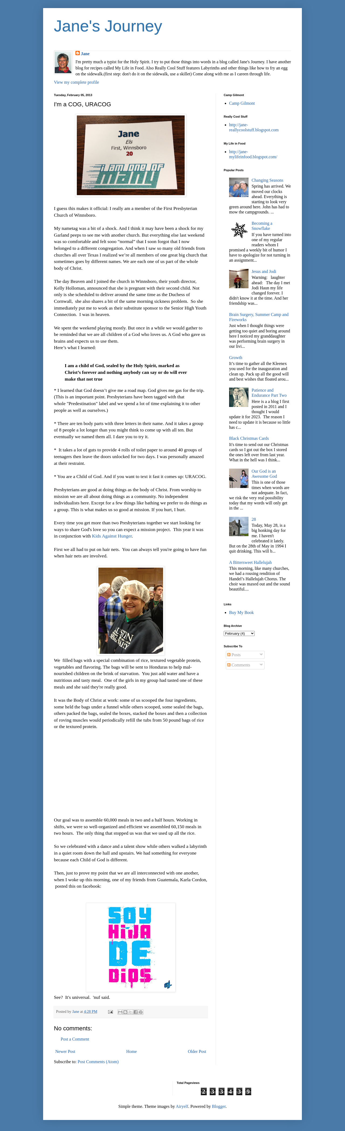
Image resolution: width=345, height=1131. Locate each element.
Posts (234, 654)
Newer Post (65, 1051)
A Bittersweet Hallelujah (250, 562)
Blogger (219, 1106)
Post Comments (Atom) (98, 1061)
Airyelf (182, 1106)
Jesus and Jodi (263, 271)
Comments (238, 665)
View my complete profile (76, 82)
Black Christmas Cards (249, 438)
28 (253, 519)
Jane (85, 53)
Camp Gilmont (242, 103)
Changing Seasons (267, 180)
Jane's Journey (108, 26)
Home (131, 1051)
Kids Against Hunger (111, 536)
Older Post (197, 1051)
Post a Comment (75, 1039)
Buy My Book (241, 612)
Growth (235, 357)
